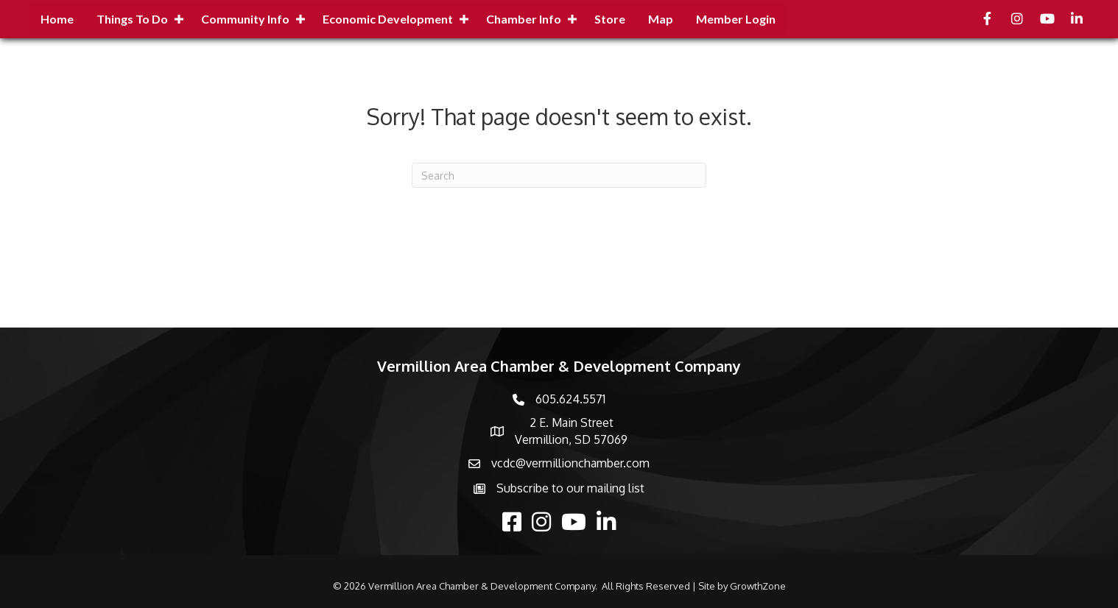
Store (609, 19)
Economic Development (388, 19)
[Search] (559, 175)
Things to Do (132, 19)
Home (57, 19)
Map (660, 19)
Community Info (245, 19)
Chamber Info (523, 19)
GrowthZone (758, 586)
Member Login (736, 19)
